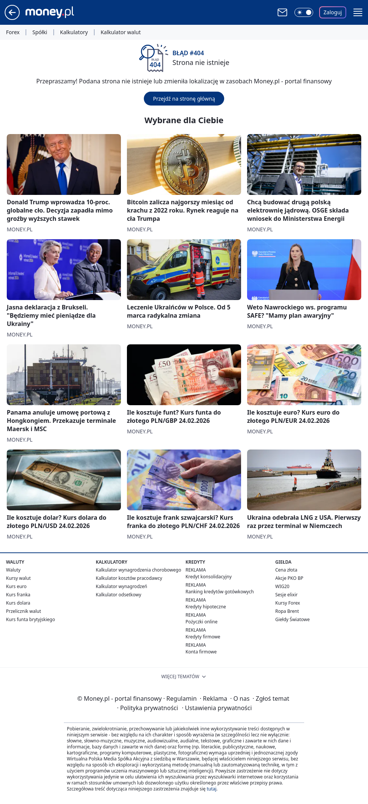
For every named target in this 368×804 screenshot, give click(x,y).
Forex (13, 32)
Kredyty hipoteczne (206, 606)
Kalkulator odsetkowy (118, 594)
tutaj (211, 789)
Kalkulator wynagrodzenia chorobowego (138, 570)
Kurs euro (16, 586)
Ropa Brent (287, 611)
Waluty (13, 570)
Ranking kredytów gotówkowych (220, 591)
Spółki (39, 32)
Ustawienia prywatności (217, 708)
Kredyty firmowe (203, 637)
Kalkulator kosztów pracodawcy (129, 578)
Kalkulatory (74, 32)
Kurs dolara (18, 603)
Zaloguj (333, 12)
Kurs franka (18, 594)
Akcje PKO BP (289, 578)
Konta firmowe (201, 652)
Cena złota (286, 570)
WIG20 (282, 586)
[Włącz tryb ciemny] (303, 12)
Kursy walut (18, 578)
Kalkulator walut (121, 32)
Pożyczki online (201, 621)
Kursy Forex (287, 603)
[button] (358, 12)
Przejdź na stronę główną (184, 98)
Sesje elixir (286, 594)
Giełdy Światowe (292, 619)
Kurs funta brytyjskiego (30, 619)
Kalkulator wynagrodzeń (121, 586)
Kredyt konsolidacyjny (209, 576)
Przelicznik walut (23, 611)
